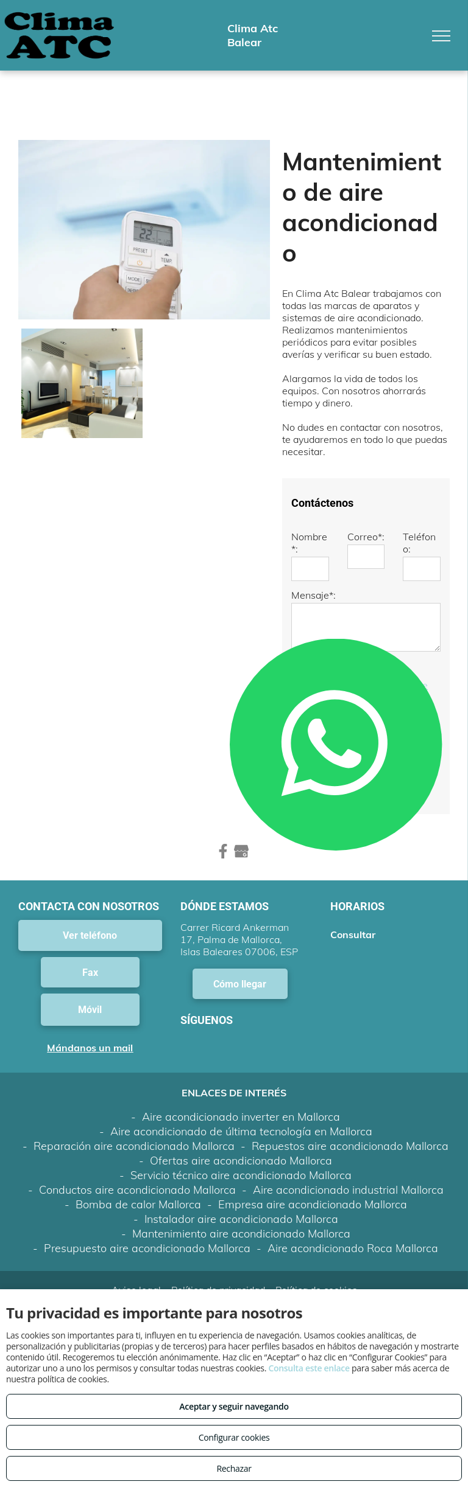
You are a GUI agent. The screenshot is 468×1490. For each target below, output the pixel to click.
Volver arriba (234, 1268)
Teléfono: (419, 543)
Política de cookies (316, 1236)
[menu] (441, 36)
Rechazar (233, 1468)
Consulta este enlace (308, 1368)
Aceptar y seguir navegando (233, 1406)
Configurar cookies (234, 1437)
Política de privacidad (218, 1236)
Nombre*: (309, 543)
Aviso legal (136, 1236)
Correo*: (366, 537)
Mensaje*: (313, 595)
